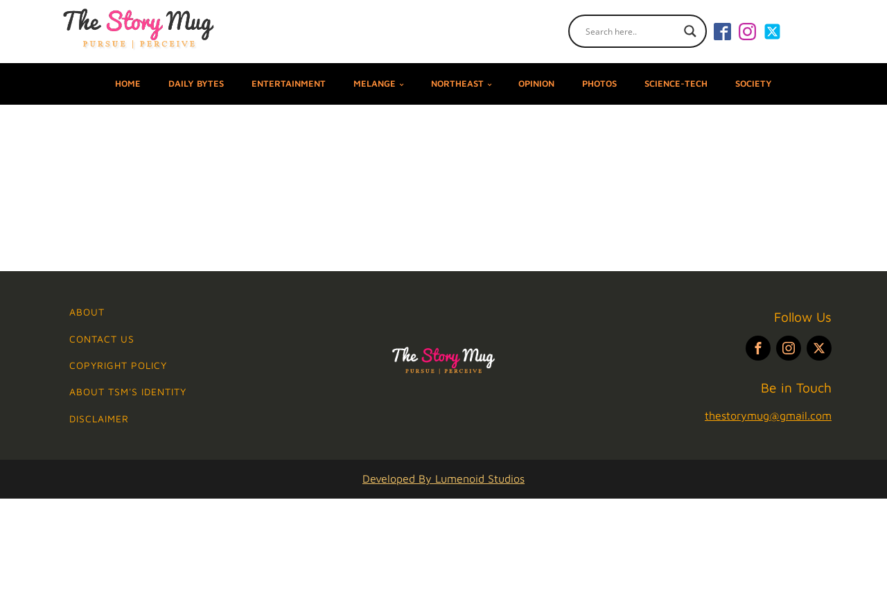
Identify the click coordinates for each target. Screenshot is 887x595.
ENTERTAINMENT (289, 83)
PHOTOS (599, 83)
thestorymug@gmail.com (768, 415)
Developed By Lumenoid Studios (443, 478)
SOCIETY (753, 83)
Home (128, 83)
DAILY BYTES (196, 83)
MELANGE (374, 83)
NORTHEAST (457, 83)
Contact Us (101, 339)
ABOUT (87, 312)
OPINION (536, 83)
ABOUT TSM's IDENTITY (127, 391)
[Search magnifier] (690, 31)
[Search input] (631, 31)
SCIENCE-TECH (676, 83)
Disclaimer (99, 418)
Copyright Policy (118, 365)
